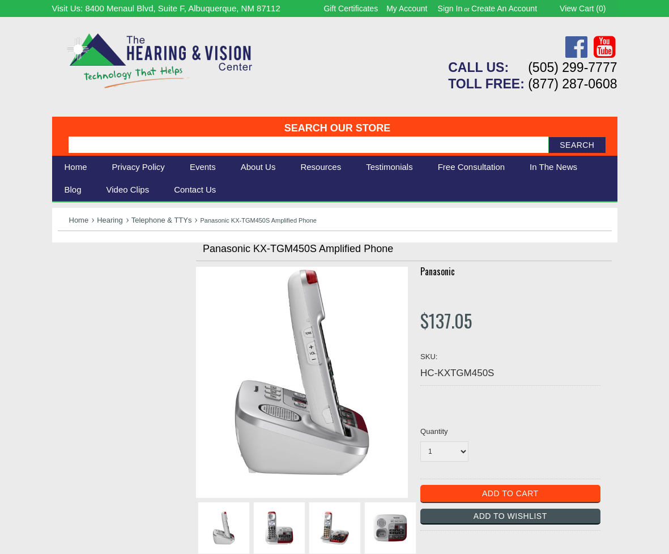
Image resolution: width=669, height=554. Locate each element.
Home (76, 167)
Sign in (450, 8)
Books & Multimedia (100, 329)
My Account (406, 8)
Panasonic (437, 271)
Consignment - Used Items (115, 341)
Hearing (110, 220)
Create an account (504, 8)
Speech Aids (85, 304)
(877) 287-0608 (572, 83)
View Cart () (583, 8)
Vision (71, 279)
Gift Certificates (350, 8)
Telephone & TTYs (161, 220)
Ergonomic (81, 316)
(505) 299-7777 (572, 67)
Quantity (434, 431)
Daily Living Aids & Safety (112, 291)
